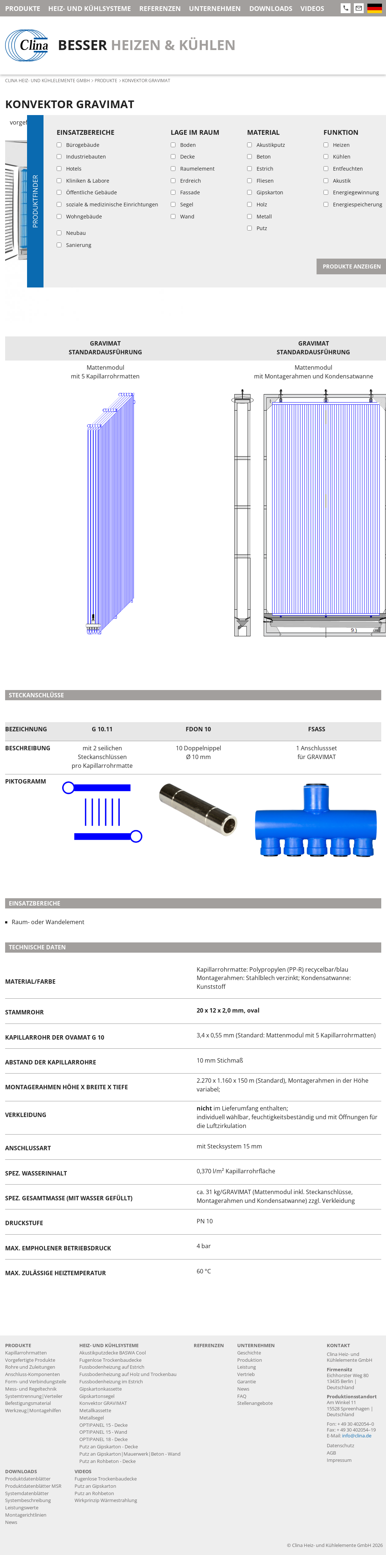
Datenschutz (340, 1445)
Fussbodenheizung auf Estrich (111, 1367)
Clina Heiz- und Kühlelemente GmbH (47, 80)
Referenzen (160, 8)
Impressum (339, 1460)
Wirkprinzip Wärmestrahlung (106, 1500)
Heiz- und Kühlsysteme (89, 8)
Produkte (22, 8)
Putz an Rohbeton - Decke (107, 1461)
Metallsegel (91, 1418)
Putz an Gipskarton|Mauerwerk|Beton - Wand (130, 1454)
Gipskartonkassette (100, 1389)
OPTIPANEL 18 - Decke (103, 1439)
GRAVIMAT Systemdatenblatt (261, 185)
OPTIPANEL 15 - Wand (103, 1432)
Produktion (249, 1360)
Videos (312, 8)
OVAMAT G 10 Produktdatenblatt (268, 202)
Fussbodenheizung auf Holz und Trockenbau (128, 1374)
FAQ (241, 1396)
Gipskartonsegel (96, 1396)
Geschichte (249, 1353)
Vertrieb (246, 1374)
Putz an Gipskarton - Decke (108, 1447)
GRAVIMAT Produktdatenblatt (264, 168)
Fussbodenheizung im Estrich (111, 1382)
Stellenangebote (255, 1403)
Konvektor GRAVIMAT (103, 1403)
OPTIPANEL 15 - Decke (103, 1425)
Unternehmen (215, 8)
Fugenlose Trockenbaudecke (110, 1360)
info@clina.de (356, 1436)
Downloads (270, 8)
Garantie (246, 1382)
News (243, 1389)
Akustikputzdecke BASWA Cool (112, 1353)
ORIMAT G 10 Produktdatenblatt (267, 220)
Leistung (246, 1367)
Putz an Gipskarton (95, 1486)
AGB (331, 1453)
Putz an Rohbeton (94, 1493)
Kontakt (338, 1345)
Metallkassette (95, 1410)
